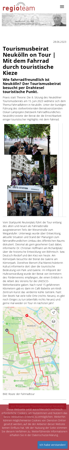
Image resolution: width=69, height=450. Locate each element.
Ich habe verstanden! (53, 445)
